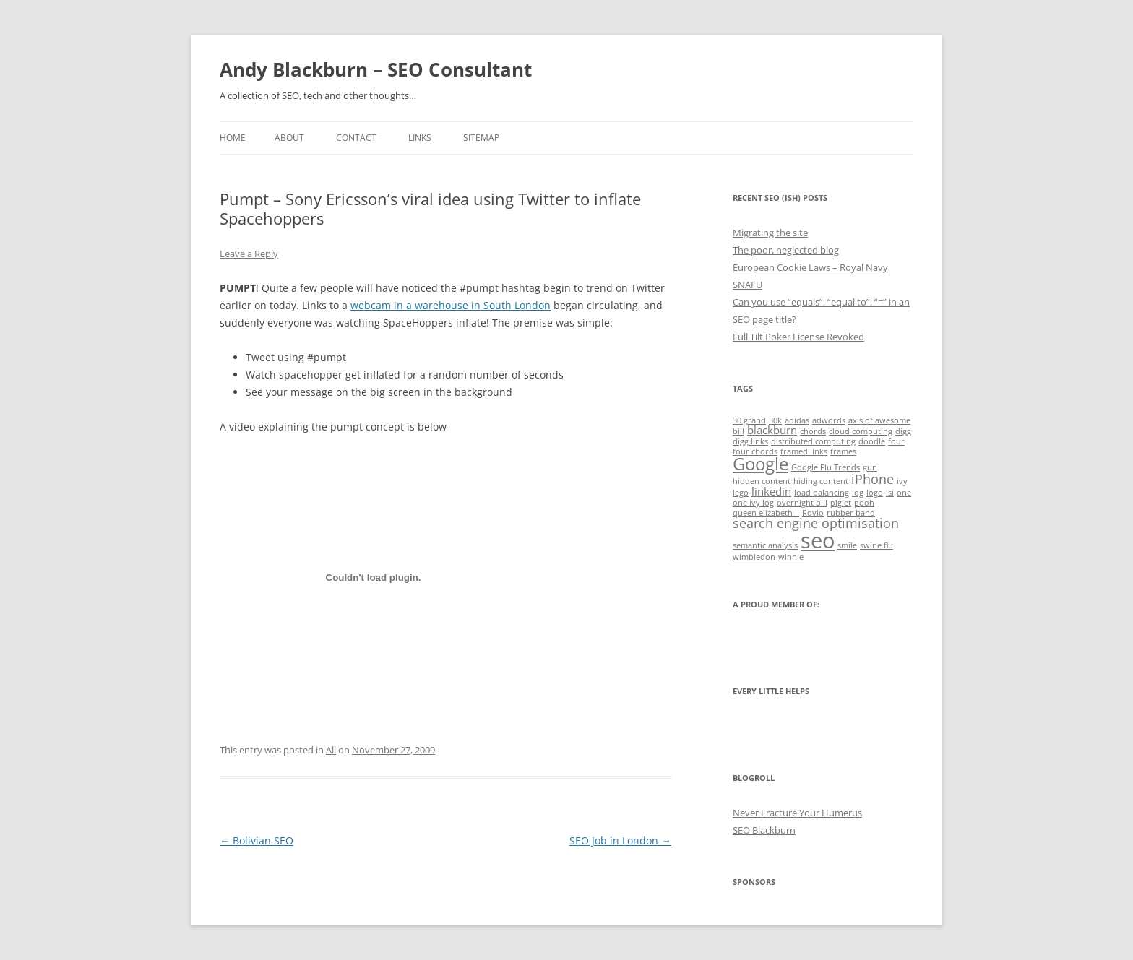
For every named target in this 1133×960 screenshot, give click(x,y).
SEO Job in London (620, 840)
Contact (356, 137)
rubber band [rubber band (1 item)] (851, 513)
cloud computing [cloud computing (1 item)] (860, 431)
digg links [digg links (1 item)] (750, 441)
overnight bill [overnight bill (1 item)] (802, 503)
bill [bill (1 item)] (738, 431)
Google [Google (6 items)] (760, 463)
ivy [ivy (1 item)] (902, 481)
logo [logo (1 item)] (874, 493)
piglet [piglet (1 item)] (840, 503)
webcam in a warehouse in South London (450, 305)
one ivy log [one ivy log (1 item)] (753, 503)
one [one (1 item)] (904, 493)
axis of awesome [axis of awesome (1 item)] (879, 420)
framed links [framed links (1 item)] (803, 451)
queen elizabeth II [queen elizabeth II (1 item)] (766, 513)
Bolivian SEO (256, 840)
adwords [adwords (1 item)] (828, 420)
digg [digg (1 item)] (903, 431)
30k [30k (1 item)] (775, 420)
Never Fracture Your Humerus (797, 812)
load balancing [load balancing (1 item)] (821, 493)
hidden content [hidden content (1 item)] (761, 481)
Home (233, 137)
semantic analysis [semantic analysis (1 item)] (765, 545)
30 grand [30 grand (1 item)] (749, 420)
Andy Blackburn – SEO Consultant (376, 69)
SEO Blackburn (764, 829)
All (331, 749)
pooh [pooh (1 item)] (864, 503)
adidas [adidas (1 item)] (797, 420)
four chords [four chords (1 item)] (755, 451)
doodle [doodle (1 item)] (871, 441)
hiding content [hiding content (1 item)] (820, 481)
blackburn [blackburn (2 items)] (772, 430)
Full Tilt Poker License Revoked (798, 336)
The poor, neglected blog (786, 249)
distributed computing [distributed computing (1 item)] (813, 441)
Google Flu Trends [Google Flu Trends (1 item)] (825, 467)
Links (419, 137)
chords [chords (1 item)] (813, 431)
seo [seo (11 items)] (818, 540)
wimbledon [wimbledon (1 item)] (754, 557)
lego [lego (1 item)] (741, 493)
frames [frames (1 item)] (843, 451)
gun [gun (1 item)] (870, 467)
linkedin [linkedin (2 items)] (771, 491)
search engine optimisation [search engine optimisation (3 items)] (816, 523)
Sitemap (481, 137)
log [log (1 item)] (857, 493)
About (289, 137)
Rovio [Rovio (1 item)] (813, 513)
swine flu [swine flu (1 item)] (876, 545)
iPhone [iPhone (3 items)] (872, 479)
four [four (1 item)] (896, 441)
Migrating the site (770, 232)
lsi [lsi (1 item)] (890, 493)
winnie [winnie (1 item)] (791, 557)
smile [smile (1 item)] (847, 545)
